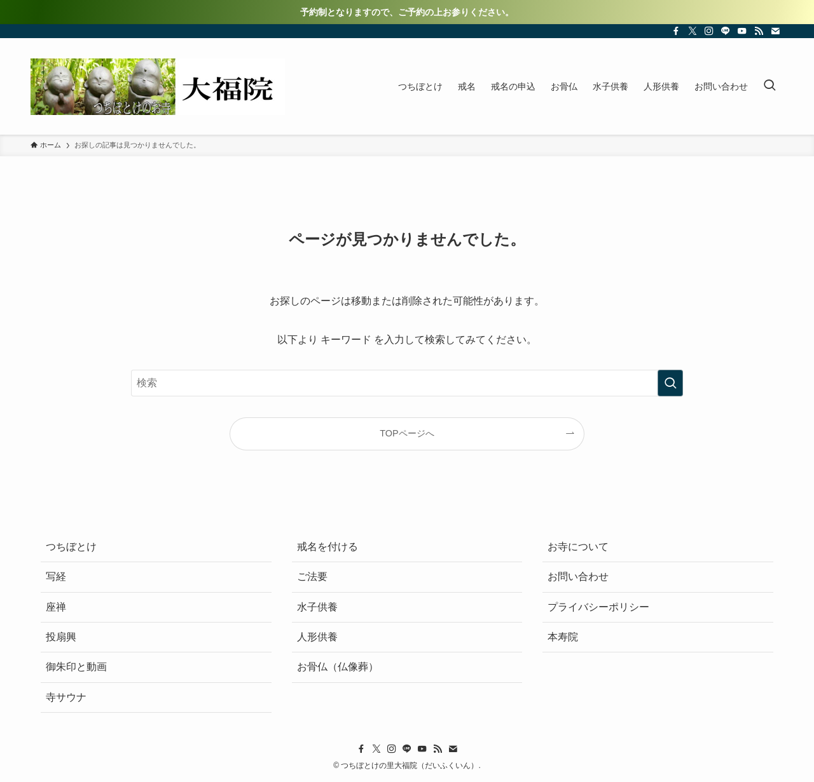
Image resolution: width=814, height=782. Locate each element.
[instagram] (709, 31)
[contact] (775, 31)
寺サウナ (66, 697)
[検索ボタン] (769, 86)
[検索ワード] (407, 383)
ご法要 (312, 576)
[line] (725, 31)
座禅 (56, 607)
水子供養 (317, 607)
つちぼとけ (71, 546)
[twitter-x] (692, 31)
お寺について (578, 546)
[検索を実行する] (670, 383)
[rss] (758, 31)
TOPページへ (407, 433)
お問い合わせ (578, 576)
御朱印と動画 (76, 666)
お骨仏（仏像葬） (337, 666)
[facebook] (676, 31)
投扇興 (61, 636)
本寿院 (563, 636)
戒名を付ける (327, 546)
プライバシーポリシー (598, 607)
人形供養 (317, 636)
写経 (56, 576)
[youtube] (742, 31)
